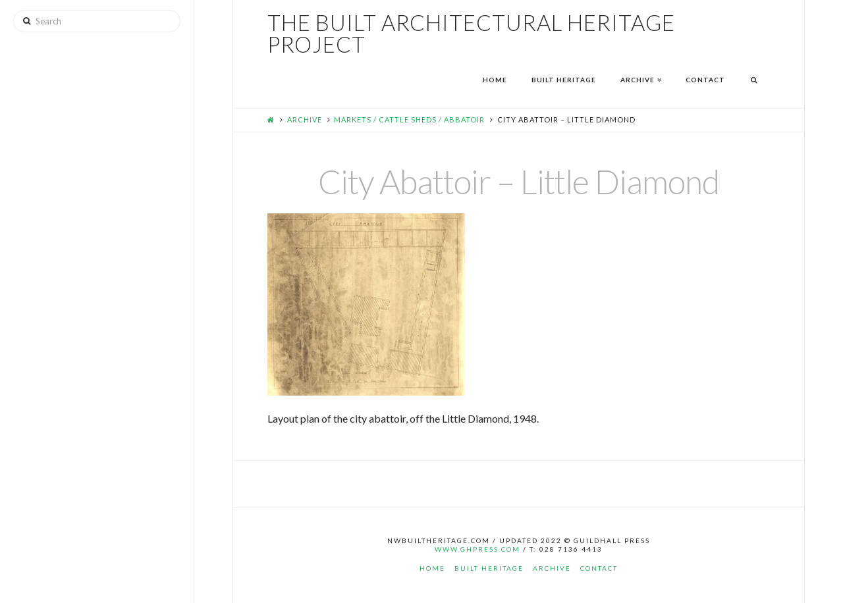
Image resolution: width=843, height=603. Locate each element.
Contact (599, 568)
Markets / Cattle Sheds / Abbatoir (409, 119)
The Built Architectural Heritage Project (471, 33)
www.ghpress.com (477, 549)
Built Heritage (489, 568)
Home (432, 568)
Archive (304, 119)
